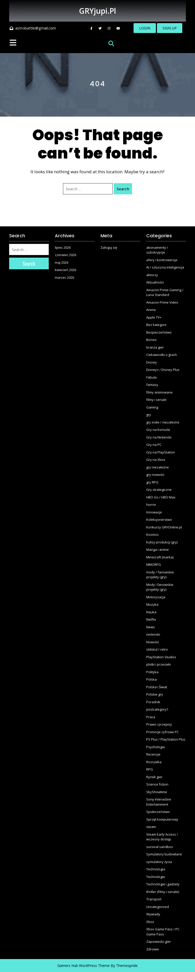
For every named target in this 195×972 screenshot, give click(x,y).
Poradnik (153, 702)
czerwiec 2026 (65, 255)
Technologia (155, 869)
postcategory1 (157, 709)
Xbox (150, 921)
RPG (149, 769)
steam (151, 826)
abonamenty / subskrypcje (157, 250)
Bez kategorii (156, 324)
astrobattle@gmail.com (33, 27)
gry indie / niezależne (162, 422)
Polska (151, 679)
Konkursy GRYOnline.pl (164, 527)
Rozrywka (153, 762)
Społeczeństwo (158, 811)
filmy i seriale (156, 399)
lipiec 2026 (63, 247)
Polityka (152, 672)
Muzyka (152, 604)
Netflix (151, 619)
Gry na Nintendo (159, 437)
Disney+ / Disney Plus (163, 369)
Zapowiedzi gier (158, 941)
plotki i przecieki (158, 664)
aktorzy (152, 275)
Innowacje (154, 512)
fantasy (152, 384)
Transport (153, 899)
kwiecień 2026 (65, 270)
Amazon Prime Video (162, 302)
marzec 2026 (64, 277)
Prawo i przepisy (159, 724)
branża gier (155, 347)
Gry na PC (153, 444)
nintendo (153, 634)
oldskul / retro (157, 649)
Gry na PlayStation (160, 452)
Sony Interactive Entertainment (158, 802)
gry (148, 414)
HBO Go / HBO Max (160, 497)
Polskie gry (154, 694)
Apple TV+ (153, 317)
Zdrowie (152, 949)
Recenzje (153, 754)
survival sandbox (159, 846)
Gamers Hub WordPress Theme (83, 965)
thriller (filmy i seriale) (162, 891)
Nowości (152, 642)
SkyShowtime (156, 792)
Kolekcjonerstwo (159, 519)
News (150, 627)
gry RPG (152, 482)
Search (123, 188)
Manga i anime (157, 549)
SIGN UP (169, 28)
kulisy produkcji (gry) (161, 542)
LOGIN (144, 28)
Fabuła (151, 377)
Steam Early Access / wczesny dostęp (162, 837)
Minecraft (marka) (159, 557)
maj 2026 (61, 262)
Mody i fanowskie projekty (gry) (159, 587)
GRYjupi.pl (97, 11)
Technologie (155, 876)
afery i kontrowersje (161, 260)
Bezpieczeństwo (159, 332)
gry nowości (155, 474)
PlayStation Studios (161, 657)
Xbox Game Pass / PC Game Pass (163, 931)
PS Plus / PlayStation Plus (165, 739)
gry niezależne (157, 467)
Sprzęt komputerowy (162, 819)
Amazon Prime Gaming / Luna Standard (164, 292)
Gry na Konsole (158, 429)
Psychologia (155, 747)
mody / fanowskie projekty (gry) (160, 574)
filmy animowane (159, 392)
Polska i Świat (156, 687)
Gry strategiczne (159, 489)
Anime (151, 309)
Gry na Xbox (155, 459)
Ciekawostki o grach (161, 354)
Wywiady (153, 914)
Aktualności (155, 282)
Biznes (151, 339)
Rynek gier (154, 777)
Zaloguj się (109, 247)
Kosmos (152, 534)
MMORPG (153, 564)
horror (151, 504)
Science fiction (157, 784)
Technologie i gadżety (163, 884)
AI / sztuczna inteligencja (165, 267)
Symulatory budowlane (164, 854)
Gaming (152, 407)
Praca (150, 717)
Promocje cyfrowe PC (162, 732)
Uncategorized (157, 906)
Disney (151, 362)
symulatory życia (159, 861)
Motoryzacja (155, 597)
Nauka (151, 612)
